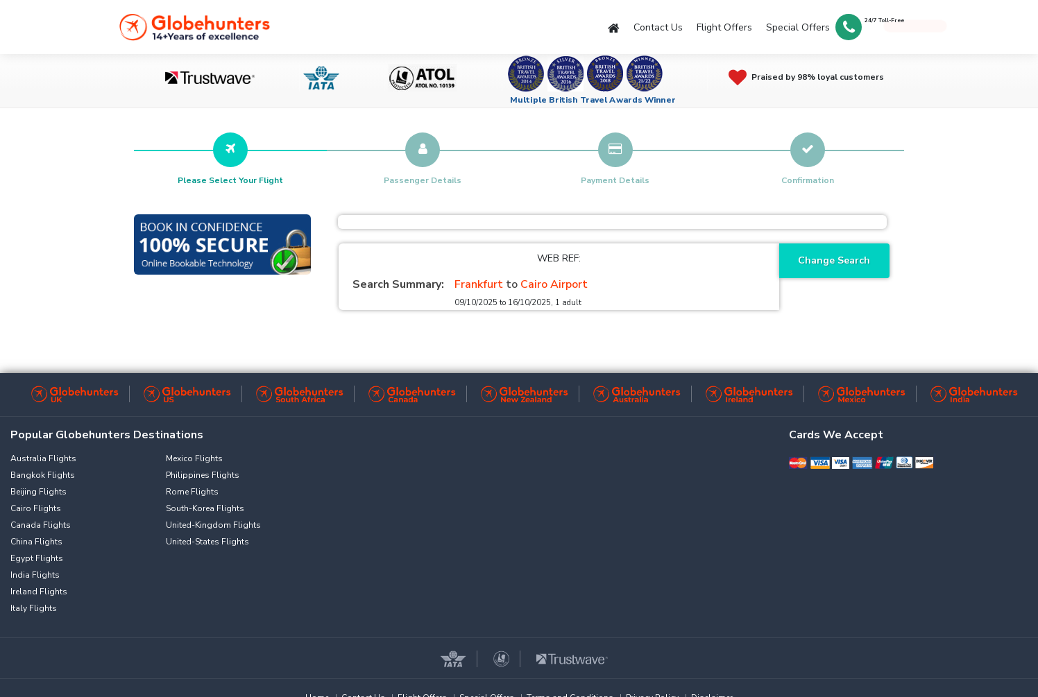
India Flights (35, 574)
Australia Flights (43, 458)
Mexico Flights (194, 458)
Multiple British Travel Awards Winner (593, 99)
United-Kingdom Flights (213, 525)
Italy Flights (33, 608)
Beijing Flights (38, 491)
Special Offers (798, 27)
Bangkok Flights (42, 475)
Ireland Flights (38, 591)
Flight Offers (724, 27)
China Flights (36, 541)
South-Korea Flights (205, 508)
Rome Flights (192, 491)
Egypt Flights (36, 558)
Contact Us (658, 27)
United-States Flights (207, 541)
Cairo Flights (35, 508)
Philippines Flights (202, 475)
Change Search (834, 260)
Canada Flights (40, 525)
